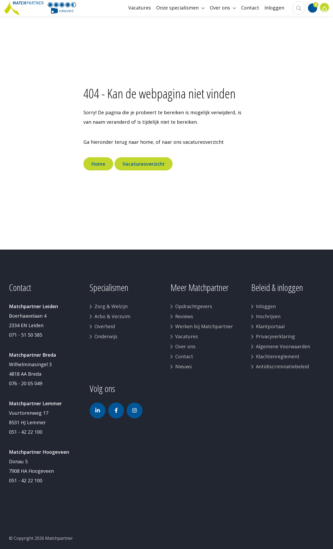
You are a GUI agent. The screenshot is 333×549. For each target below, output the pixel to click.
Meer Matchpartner (199, 287)
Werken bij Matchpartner (204, 326)
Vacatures (186, 336)
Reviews (184, 316)
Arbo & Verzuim (112, 316)
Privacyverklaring (275, 336)
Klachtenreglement (277, 356)
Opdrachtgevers (193, 306)
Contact (184, 356)
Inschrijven (268, 316)
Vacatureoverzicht (143, 164)
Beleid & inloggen (277, 287)
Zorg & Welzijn (111, 306)
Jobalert (322, 15)
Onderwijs (105, 336)
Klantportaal (270, 326)
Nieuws (183, 366)
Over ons (185, 346)
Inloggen (266, 306)
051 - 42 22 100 (25, 432)
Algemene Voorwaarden (283, 346)
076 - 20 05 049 (25, 383)
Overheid (104, 326)
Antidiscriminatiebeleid (282, 366)
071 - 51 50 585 (25, 335)
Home (98, 164)
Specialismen (109, 287)
